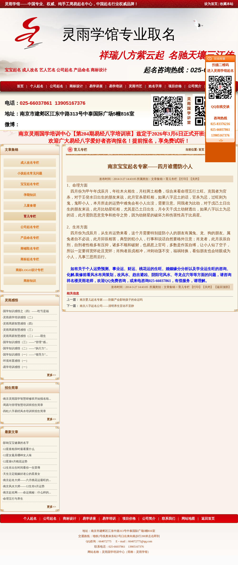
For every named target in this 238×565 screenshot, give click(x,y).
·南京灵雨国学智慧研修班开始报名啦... (26, 398)
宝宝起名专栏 (29, 184)
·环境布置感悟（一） (15, 360)
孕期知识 (30, 195)
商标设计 (76, 86)
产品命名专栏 (29, 238)
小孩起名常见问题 (29, 173)
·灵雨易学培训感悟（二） (18, 317)
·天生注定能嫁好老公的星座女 (21, 474)
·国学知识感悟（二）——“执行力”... (25, 348)
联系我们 (168, 518)
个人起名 (36, 86)
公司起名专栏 (29, 227)
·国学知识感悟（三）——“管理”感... (25, 342)
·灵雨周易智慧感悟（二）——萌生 (24, 336)
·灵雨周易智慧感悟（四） (18, 323)
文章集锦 (157, 179)
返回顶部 (222, 287)
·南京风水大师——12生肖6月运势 (23, 486)
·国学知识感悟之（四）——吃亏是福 (25, 311)
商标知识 (30, 280)
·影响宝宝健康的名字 (15, 443)
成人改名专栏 (29, 162)
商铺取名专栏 (29, 248)
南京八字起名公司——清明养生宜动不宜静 (107, 306)
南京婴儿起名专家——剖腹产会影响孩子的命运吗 (111, 299)
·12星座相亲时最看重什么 (18, 449)
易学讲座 (96, 86)
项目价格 (175, 86)
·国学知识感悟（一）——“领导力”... (25, 354)
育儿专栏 (30, 216)
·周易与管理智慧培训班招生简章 (22, 405)
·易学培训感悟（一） (15, 367)
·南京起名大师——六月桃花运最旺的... (26, 480)
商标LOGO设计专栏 (30, 270)
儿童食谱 (30, 205)
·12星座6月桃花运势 (14, 461)
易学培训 (115, 86)
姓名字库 (155, 86)
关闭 (195, 179)
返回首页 (208, 518)
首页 (20, 86)
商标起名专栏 (29, 259)
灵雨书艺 (135, 86)
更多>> (51, 375)
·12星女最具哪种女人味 (17, 455)
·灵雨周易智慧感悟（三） (18, 329)
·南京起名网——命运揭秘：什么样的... (26, 492)
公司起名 (56, 86)
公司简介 (194, 86)
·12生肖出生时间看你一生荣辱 (21, 467)
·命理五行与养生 (12, 498)
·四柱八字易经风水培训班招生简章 (24, 411)
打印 (183, 179)
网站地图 (188, 518)
